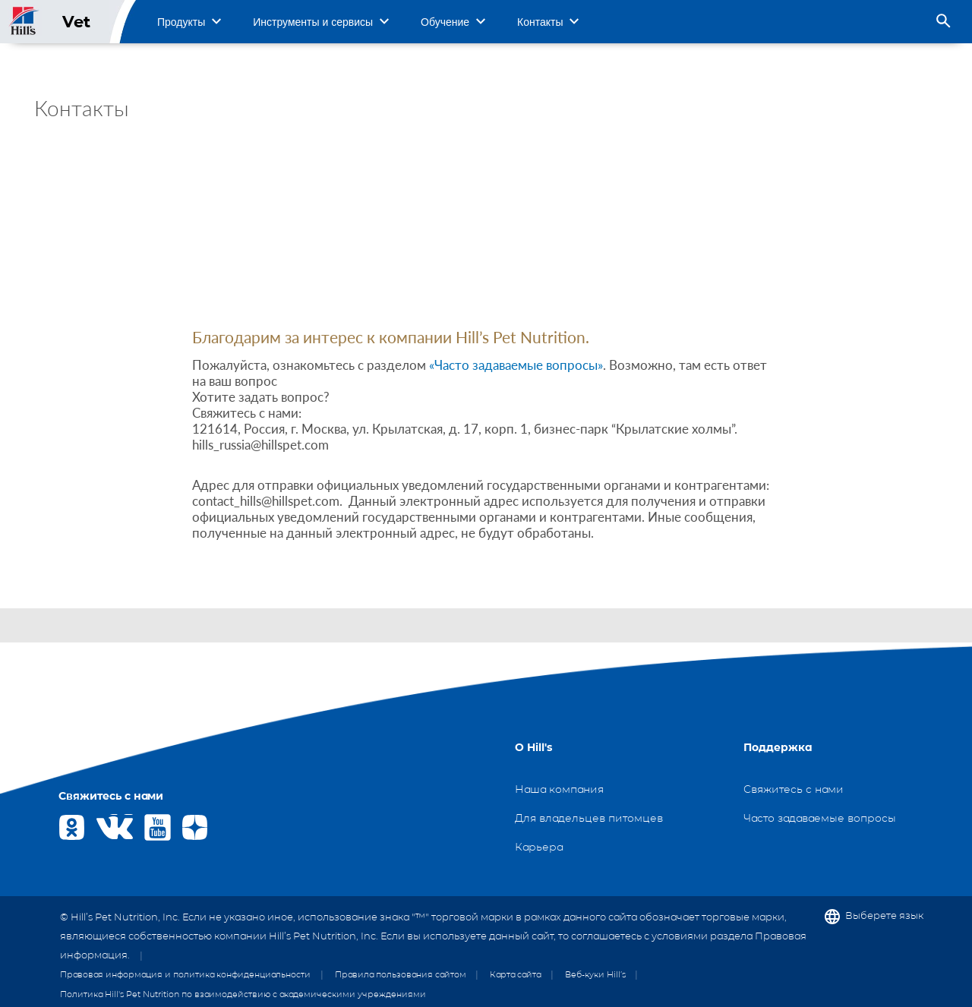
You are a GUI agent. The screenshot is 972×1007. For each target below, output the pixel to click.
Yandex (194, 827)
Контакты (540, 22)
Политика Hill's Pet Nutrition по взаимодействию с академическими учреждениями (243, 994)
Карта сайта (515, 974)
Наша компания (559, 789)
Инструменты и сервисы (313, 22)
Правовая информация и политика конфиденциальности (185, 974)
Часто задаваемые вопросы (819, 818)
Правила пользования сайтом (400, 974)
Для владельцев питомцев (589, 818)
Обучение (445, 22)
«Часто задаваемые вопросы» (516, 365)
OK (71, 827)
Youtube (157, 827)
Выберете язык (884, 915)
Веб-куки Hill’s (595, 974)
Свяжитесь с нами (793, 789)
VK (109, 827)
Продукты (181, 22)
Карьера (539, 847)
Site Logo (25, 22)
